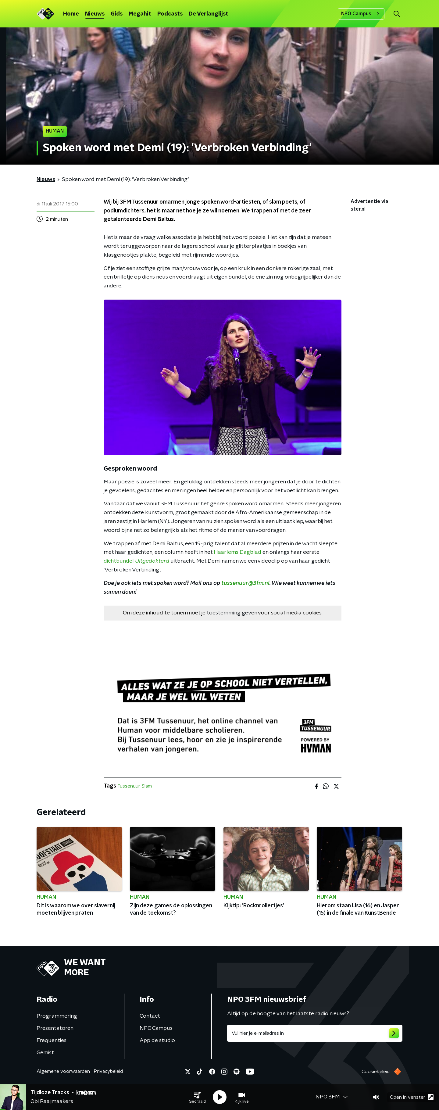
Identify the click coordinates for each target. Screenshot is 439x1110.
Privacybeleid (108, 1071)
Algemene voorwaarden (63, 1071)
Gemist (45, 1052)
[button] (197, 1097)
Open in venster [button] (412, 1097)
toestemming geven (232, 613)
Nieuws (95, 14)
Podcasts (170, 14)
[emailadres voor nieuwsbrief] (314, 1033)
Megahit (140, 14)
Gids (117, 14)
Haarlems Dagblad (237, 552)
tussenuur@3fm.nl (245, 583)
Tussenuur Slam (134, 786)
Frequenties (51, 1040)
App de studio (157, 1040)
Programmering (57, 1016)
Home (71, 14)
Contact (150, 1016)
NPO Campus (361, 14)
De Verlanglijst (208, 14)
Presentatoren (55, 1028)
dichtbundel (136, 561)
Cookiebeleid (376, 1071)
